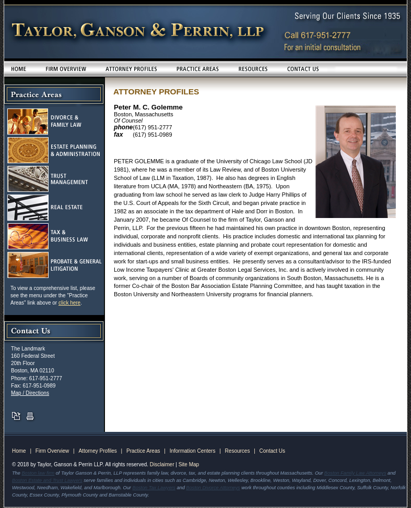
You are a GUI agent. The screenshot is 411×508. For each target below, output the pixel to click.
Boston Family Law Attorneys (355, 473)
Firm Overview (52, 451)
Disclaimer (162, 464)
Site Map (189, 464)
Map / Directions (30, 393)
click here (69, 303)
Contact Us (272, 451)
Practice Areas (143, 451)
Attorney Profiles (97, 451)
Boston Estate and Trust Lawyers (47, 480)
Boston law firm (37, 473)
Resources (237, 451)
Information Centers (193, 451)
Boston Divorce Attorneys (213, 487)
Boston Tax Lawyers (154, 487)
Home (19, 451)
